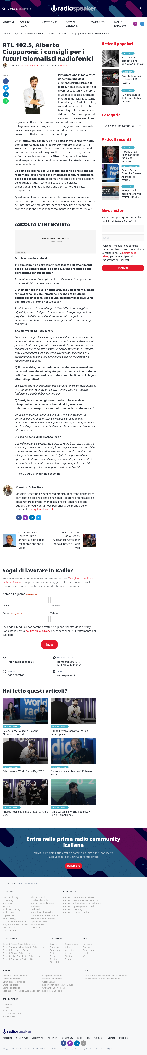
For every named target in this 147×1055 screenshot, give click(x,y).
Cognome (55, 605)
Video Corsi (52, 1037)
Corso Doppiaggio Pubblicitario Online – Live (24, 947)
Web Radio (36, 909)
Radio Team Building (52, 990)
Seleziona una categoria (123, 126)
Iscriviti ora (73, 865)
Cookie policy (84, 1049)
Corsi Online (37, 1037)
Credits (113, 1049)
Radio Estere (8, 912)
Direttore (69, 956)
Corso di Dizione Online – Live (16, 953)
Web (85, 956)
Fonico (53, 953)
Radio (79, 1037)
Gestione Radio (49, 981)
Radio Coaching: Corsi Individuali (57, 984)
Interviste (30, 33)
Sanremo (7, 906)
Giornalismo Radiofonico (43, 918)
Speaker (53, 944)
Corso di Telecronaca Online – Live (19, 950)
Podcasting (8, 900)
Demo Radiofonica (11, 987)
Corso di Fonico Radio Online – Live (19, 944)
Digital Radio (8, 915)
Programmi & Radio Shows (15, 924)
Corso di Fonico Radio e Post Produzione (82, 903)
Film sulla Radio (38, 897)
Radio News (128, 53)
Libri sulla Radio (38, 924)
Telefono (55, 613)
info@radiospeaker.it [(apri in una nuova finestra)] (21, 661)
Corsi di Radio (25, 24)
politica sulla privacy (38, 631)
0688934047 (72, 661)
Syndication (88, 950)
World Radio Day (120, 24)
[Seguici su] (83, 1043)
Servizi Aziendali (72, 24)
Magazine (8, 22)
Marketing (70, 950)
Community (98, 22)
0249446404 (73, 664)
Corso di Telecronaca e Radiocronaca (80, 900)
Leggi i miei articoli (41, 509)
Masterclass (49, 22)
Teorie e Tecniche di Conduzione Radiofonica (106, 975)
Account (68, 953)
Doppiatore (55, 950)
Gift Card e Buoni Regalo (53, 987)
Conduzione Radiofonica (42, 903)
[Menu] (140, 8)
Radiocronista (71, 944)
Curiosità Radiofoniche (42, 912)
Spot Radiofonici (39, 921)
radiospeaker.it (66, 675)
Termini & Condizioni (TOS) (100, 1049)
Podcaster (54, 947)
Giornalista (55, 962)
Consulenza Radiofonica (14, 981)
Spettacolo (128, 186)
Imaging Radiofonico (52, 978)
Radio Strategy (9, 918)
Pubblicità (7, 1010)
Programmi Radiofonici (53, 975)
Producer (54, 956)
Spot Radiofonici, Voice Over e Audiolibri (21, 990)
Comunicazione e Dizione (14, 921)
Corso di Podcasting (72, 909)
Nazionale (87, 944)
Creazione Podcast (11, 978)
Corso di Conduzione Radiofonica (78, 897)
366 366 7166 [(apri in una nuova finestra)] (16, 675)
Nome (6, 605)
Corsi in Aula (22, 1037)
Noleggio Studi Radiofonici (15, 975)
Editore (68, 959)
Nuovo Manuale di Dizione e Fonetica (102, 978)
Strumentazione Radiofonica (44, 915)
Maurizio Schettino (30, 65)
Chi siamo (7, 1004)
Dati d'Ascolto (9, 927)
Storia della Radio (39, 900)
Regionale (87, 947)
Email (12, 613)
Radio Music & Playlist (13, 909)
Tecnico (53, 959)
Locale (86, 953)
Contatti (6, 1007)
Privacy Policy (9, 1016)
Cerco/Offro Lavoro (12, 1013)
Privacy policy (73, 1049)
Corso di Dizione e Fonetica (76, 912)
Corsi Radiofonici (10, 930)
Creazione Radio (10, 984)
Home (7, 33)
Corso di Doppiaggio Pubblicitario (79, 906)
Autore (68, 947)
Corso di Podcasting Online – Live (18, 959)
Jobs (88, 1037)
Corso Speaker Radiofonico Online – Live (21, 956)
